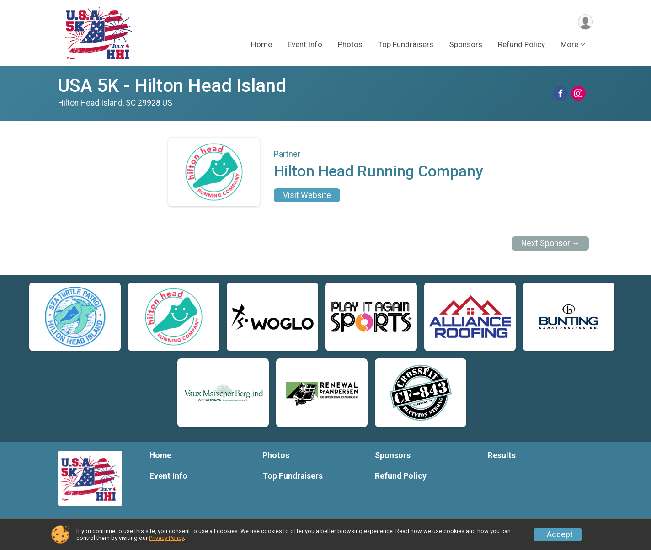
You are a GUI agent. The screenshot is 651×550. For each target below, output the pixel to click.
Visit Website (307, 195)
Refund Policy (521, 45)
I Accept (558, 534)
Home (261, 45)
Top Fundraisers (405, 45)
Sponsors (465, 45)
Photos (350, 45)
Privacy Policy (166, 537)
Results (502, 455)
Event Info (305, 45)
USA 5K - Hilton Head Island (172, 85)
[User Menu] (584, 22)
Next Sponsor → (550, 243)
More (569, 45)
